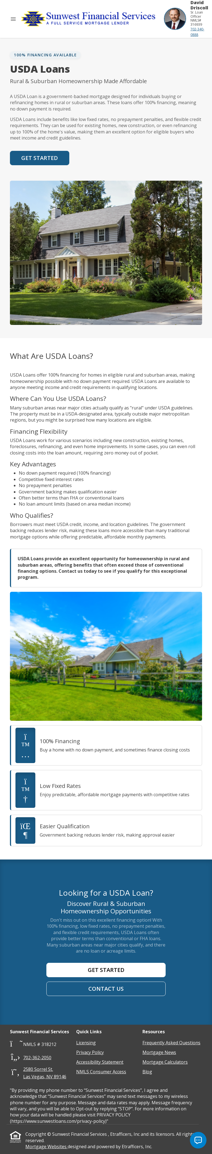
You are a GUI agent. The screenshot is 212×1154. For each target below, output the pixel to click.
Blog (147, 1072)
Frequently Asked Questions (171, 1043)
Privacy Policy (90, 1052)
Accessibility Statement (99, 1062)
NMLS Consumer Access (101, 1072)
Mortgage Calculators (165, 1062)
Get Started (39, 158)
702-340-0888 (197, 32)
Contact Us (106, 988)
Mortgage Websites (46, 1147)
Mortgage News (159, 1052)
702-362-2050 (37, 1058)
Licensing (86, 1043)
